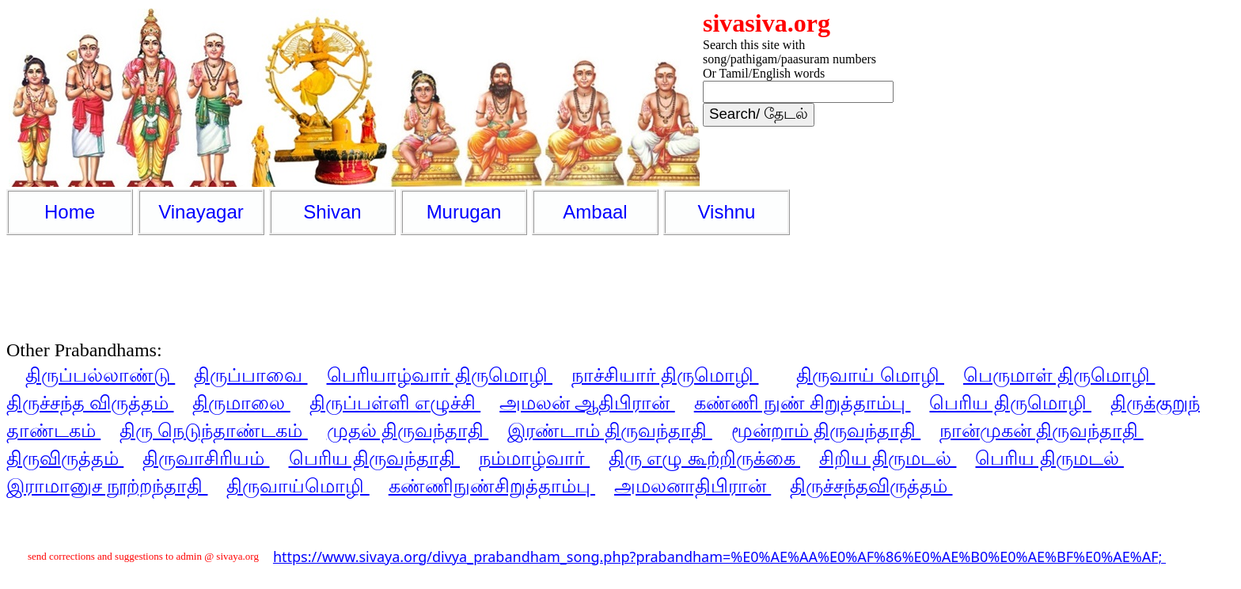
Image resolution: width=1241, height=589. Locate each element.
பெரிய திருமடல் (1049, 457)
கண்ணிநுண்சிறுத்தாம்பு (492, 485)
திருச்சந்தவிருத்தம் (871, 485)
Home (69, 211)
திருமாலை (241, 402)
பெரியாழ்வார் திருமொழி (439, 374)
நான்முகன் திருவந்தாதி (1041, 429)
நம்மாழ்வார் (534, 457)
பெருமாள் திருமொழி (1059, 374)
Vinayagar (201, 211)
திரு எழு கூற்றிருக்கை (704, 457)
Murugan (464, 211)
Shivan (332, 211)
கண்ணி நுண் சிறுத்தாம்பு (802, 402)
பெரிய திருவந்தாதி (374, 457)
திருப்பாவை (250, 374)
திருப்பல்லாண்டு (100, 374)
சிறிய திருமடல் (887, 457)
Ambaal (595, 211)
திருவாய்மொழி (297, 485)
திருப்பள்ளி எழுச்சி (394, 402)
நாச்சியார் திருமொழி (664, 374)
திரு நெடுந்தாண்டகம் (213, 429)
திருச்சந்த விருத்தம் (89, 402)
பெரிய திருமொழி (1010, 402)
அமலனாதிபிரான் (692, 485)
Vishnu (727, 211)
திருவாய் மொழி (869, 374)
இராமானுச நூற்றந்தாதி (106, 485)
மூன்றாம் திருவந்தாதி (825, 429)
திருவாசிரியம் (205, 457)
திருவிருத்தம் (64, 457)
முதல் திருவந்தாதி (407, 429)
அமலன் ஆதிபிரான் (586, 402)
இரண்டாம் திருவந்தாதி (609, 429)
